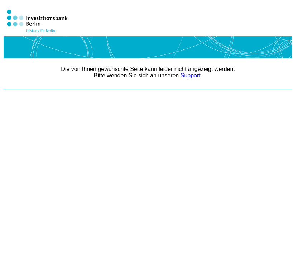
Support (191, 75)
